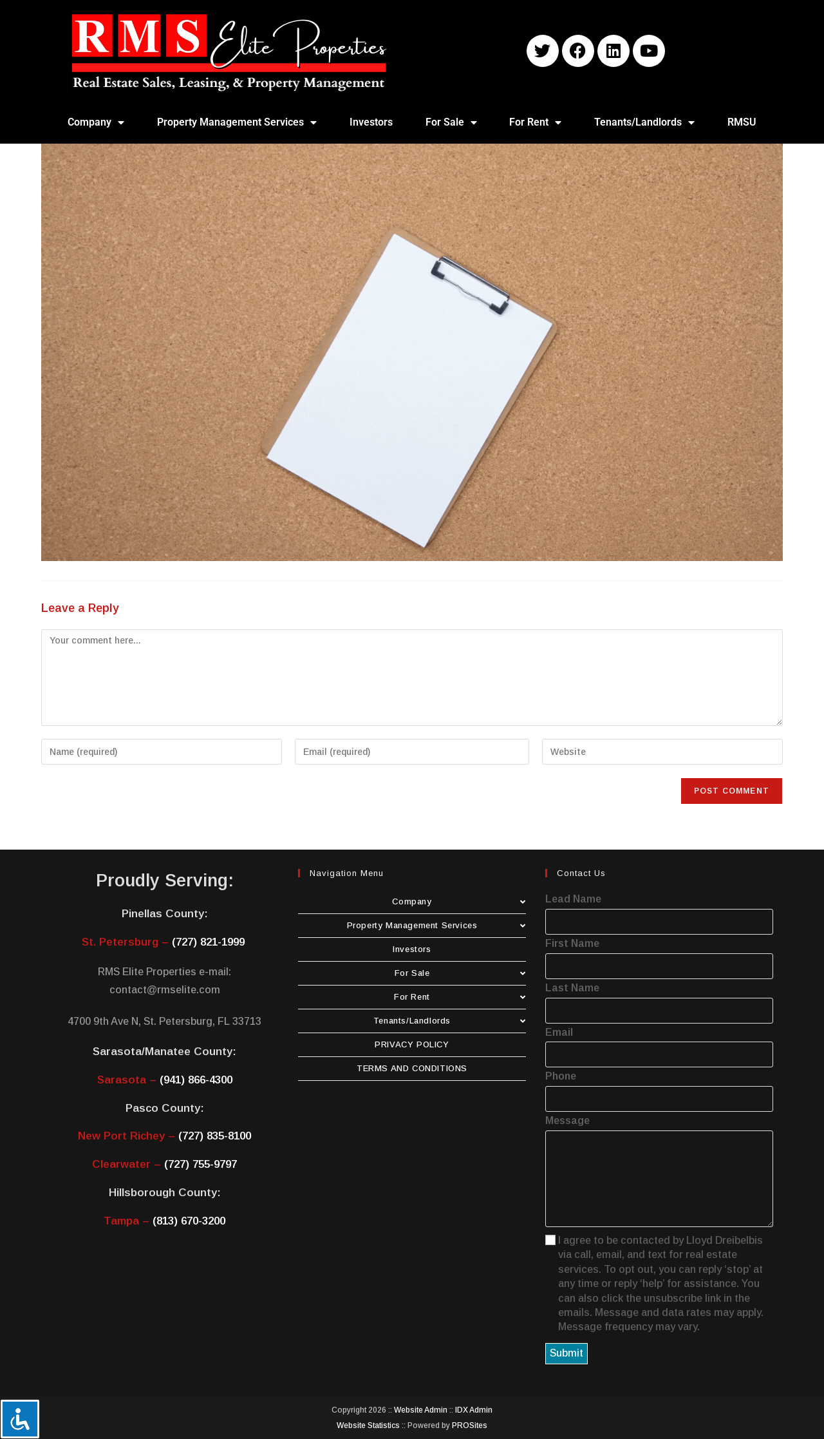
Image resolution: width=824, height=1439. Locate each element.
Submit (566, 1353)
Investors (371, 122)
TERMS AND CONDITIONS (412, 1068)
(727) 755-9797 (200, 1164)
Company (96, 122)
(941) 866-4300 (196, 1080)
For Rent (535, 122)
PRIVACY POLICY (412, 1044)
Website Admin (420, 1410)
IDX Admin (473, 1410)
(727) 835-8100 (214, 1136)
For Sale (451, 122)
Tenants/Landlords (644, 122)
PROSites (469, 1425)
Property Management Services (237, 122)
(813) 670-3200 (189, 1221)
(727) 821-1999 (208, 942)
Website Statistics (368, 1425)
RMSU (741, 122)
